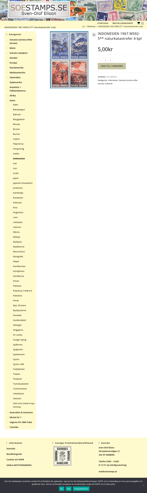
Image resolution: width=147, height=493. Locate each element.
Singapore (18, 329)
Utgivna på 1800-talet (21, 422)
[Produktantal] (105, 60)
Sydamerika (16, 82)
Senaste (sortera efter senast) (21, 41)
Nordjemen (18, 271)
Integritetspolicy (81, 489)
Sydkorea (17, 344)
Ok (61, 489)
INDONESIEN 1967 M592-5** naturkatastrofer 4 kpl (120, 26)
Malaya (16, 236)
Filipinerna (18, 143)
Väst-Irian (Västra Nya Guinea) (24, 405)
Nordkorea (18, 276)
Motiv (13, 48)
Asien (12, 100)
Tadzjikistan (19, 369)
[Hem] (83, 26)
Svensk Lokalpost (19, 52)
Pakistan (17, 285)
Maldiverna (18, 246)
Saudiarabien (19, 320)
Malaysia (17, 241)
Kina (15, 207)
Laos (15, 217)
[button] (94, 35)
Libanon (17, 227)
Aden (15, 104)
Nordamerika (16, 67)
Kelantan (17, 202)
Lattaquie (18, 222)
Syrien (16, 359)
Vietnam (17, 398)
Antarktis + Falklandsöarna (18, 89)
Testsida (14, 427)
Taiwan (16, 373)
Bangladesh (19, 119)
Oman (16, 280)
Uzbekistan (18, 393)
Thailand (17, 378)
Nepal (16, 261)
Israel (16, 173)
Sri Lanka (17, 334)
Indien (16, 153)
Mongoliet (18, 256)
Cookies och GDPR (15, 459)
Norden (14, 57)
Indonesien (113, 80)
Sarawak (17, 315)
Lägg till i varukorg (112, 66)
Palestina (17, 295)
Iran (15, 168)
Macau (16, 231)
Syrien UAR (18, 364)
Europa (13, 62)
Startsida (10, 448)
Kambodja (18, 192)
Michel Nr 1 (15, 417)
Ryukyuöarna (19, 310)
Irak (15, 163)
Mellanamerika (17, 72)
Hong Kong (18, 148)
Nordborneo (19, 266)
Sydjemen (18, 349)
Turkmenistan (20, 388)
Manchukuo (19, 251)
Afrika (13, 95)
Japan (16, 178)
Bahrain (17, 114)
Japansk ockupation (23, 182)
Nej (68, 489)
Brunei (16, 129)
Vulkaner (109, 83)
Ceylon (16, 138)
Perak (16, 300)
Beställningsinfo (14, 454)
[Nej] (143, 485)
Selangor (17, 324)
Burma (16, 134)
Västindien (15, 77)
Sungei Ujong (19, 339)
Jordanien (18, 187)
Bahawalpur (19, 109)
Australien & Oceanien (21, 412)
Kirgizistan (18, 212)
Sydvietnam (19, 354)
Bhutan (16, 124)
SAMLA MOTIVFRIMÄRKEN (19, 465)
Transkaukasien (21, 383)
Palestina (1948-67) (22, 290)
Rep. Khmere (19, 305)
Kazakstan (18, 197)
